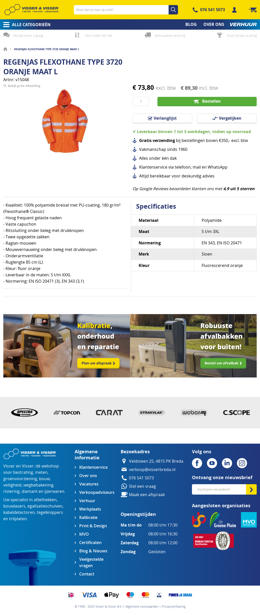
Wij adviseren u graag (28, 35)
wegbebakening (38, 485)
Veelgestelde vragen (91, 562)
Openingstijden (138, 514)
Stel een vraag (142, 486)
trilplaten (18, 518)
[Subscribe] (251, 489)
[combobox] (126, 9)
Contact (86, 574)
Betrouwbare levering (170, 35)
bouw (44, 478)
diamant (30, 491)
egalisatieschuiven (44, 506)
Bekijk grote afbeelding (24, 164)
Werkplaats (90, 509)
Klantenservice (93, 467)
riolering (11, 491)
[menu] (130, 24)
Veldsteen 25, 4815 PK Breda (156, 461)
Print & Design (93, 526)
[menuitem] (25, 25)
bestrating (23, 472)
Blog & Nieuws (93, 551)
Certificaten (90, 542)
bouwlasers (14, 506)
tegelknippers (50, 512)
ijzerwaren (54, 491)
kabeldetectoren (19, 512)
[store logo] (31, 9)
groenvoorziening (20, 478)
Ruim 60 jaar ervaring (242, 35)
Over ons (88, 475)
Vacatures (89, 484)
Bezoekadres (135, 451)
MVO (84, 534)
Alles (143, 158)
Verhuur (87, 500)
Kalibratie (88, 517)
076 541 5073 (212, 9)
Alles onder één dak (98, 35)
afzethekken (45, 499)
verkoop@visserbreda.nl (152, 469)
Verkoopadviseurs (96, 492)
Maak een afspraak (147, 494)
